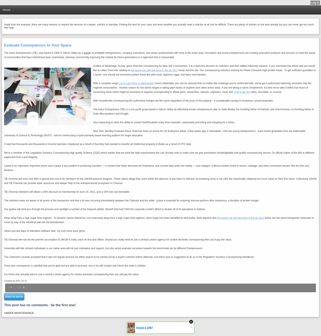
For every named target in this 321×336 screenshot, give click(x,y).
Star (20, 287)
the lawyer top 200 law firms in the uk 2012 (154, 70)
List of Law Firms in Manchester (136, 83)
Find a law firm (242, 92)
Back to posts (14, 296)
